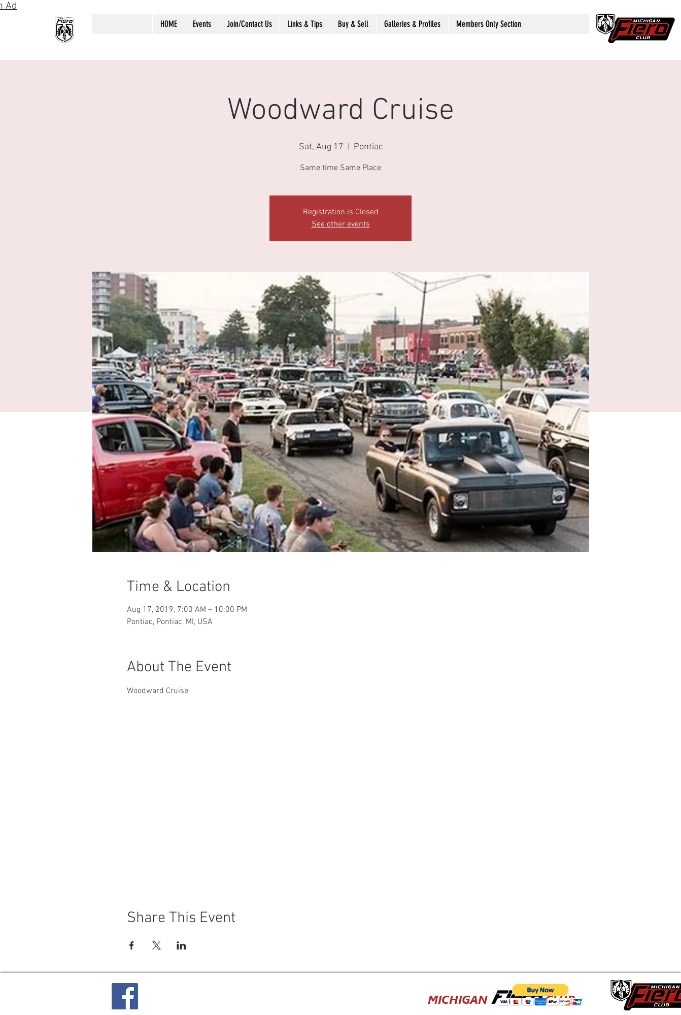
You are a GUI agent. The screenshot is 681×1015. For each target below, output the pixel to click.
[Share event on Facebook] (132, 945)
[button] (202, 24)
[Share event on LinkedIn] (181, 945)
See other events (341, 224)
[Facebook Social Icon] (125, 996)
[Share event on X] (156, 945)
